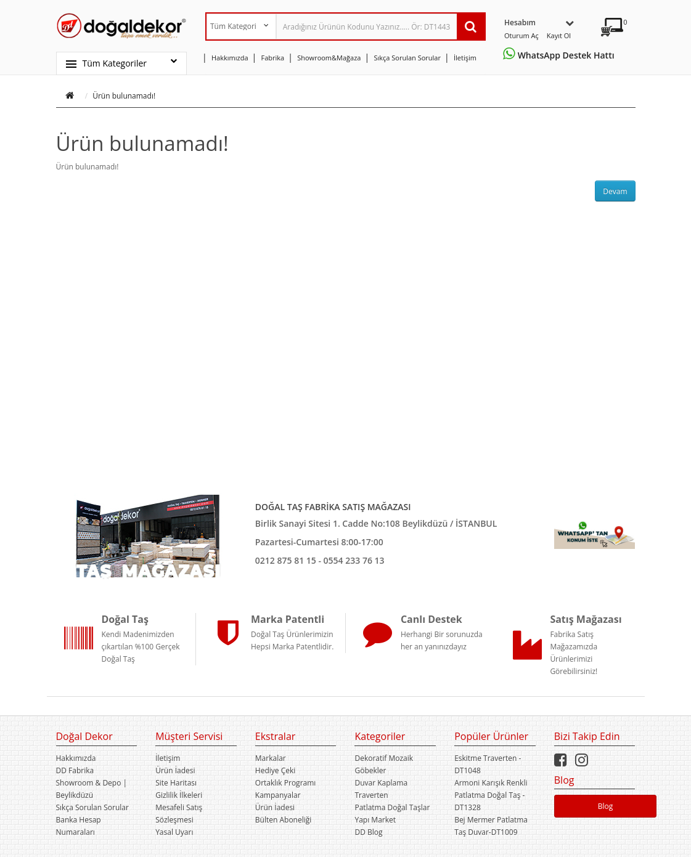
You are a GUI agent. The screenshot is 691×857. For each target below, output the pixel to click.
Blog (605, 806)
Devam (615, 191)
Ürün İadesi (175, 770)
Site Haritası (176, 783)
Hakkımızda (76, 758)
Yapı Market (375, 819)
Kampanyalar (278, 795)
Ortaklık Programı (285, 783)
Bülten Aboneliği (283, 819)
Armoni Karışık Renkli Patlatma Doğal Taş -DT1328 (490, 795)
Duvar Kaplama (380, 783)
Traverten (371, 795)
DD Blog (368, 832)
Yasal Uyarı (174, 832)
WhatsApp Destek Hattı (561, 55)
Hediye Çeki (275, 770)
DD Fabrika (75, 770)
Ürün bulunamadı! (123, 96)
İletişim (167, 758)
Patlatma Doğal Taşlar (392, 807)
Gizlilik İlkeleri (178, 795)
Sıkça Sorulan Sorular (92, 807)
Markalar (270, 758)
